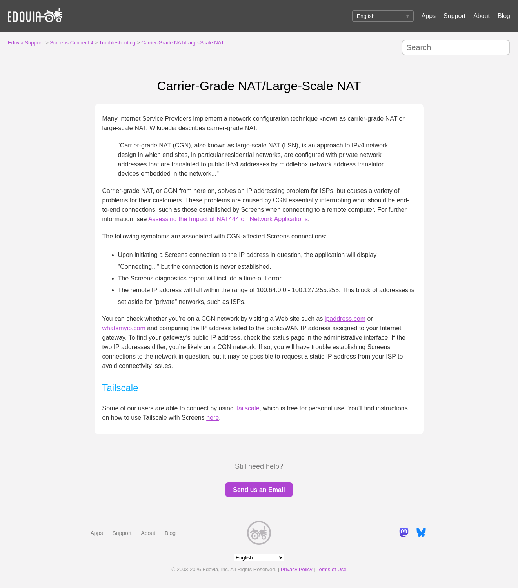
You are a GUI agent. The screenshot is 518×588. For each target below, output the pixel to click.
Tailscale (247, 408)
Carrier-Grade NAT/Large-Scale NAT (182, 43)
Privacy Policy (297, 569)
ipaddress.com (345, 318)
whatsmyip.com (123, 328)
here (212, 417)
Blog (504, 16)
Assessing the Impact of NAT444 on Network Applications (228, 219)
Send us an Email (259, 489)
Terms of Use (331, 569)
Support (454, 16)
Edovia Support (25, 43)
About (481, 16)
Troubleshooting (117, 43)
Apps (429, 16)
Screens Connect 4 (71, 43)
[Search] (456, 47)
